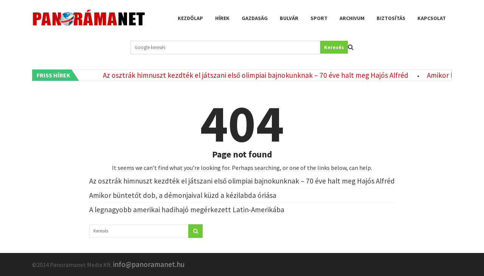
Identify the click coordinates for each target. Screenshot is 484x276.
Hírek (222, 18)
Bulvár (289, 18)
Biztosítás (391, 18)
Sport (318, 18)
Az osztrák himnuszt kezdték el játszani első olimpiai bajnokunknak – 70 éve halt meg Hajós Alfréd (257, 75)
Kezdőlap (190, 18)
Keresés (334, 47)
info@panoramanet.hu (149, 264)
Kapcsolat (431, 18)
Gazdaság (255, 18)
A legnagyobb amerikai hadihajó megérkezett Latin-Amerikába (186, 209)
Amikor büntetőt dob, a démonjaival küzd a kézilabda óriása (182, 195)
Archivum (352, 18)
